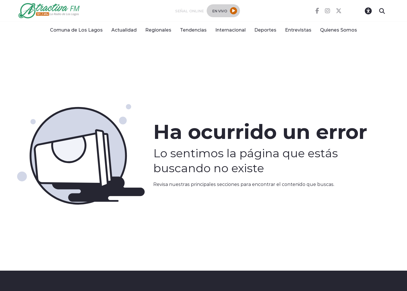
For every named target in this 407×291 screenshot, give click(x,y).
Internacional (230, 30)
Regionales (158, 30)
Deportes (265, 30)
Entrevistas (298, 30)
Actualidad (124, 30)
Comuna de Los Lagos (76, 30)
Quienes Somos (338, 30)
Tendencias (193, 30)
